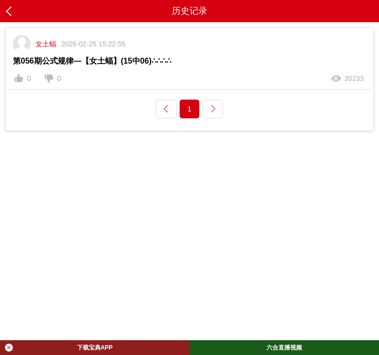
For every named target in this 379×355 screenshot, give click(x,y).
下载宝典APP (59, 348)
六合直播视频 (284, 347)
